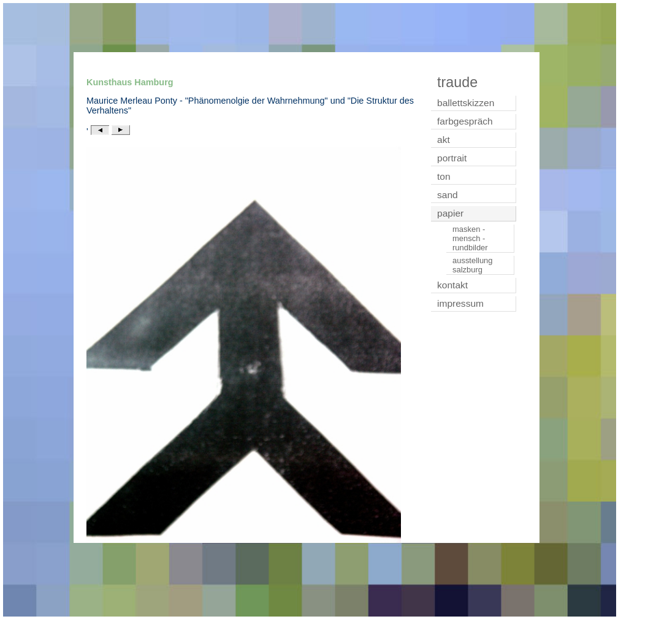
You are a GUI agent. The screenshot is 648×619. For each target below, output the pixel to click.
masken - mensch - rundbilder (470, 238)
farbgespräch (465, 121)
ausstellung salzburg (472, 265)
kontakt (452, 285)
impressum (460, 303)
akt (443, 139)
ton (444, 176)
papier (450, 213)
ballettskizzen (465, 103)
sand (447, 195)
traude (457, 82)
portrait (452, 158)
